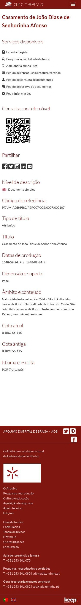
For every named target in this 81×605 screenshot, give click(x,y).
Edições (8, 513)
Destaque (9, 537)
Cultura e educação (16, 498)
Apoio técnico (12, 508)
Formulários (11, 527)
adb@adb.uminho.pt (46, 573)
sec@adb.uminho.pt (46, 586)
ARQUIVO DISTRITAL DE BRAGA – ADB (30, 431)
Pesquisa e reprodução (18, 493)
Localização (11, 547)
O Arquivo (10, 488)
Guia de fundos (13, 522)
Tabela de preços (14, 532)
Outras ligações (13, 542)
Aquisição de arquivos (18, 503)
